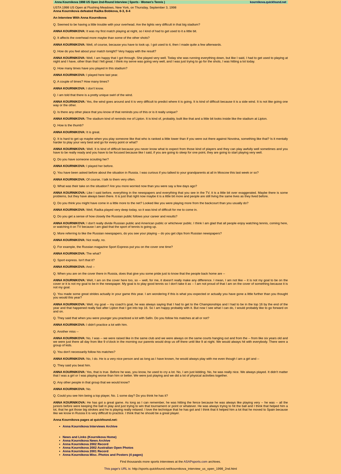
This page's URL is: (117, 468)
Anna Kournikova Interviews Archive (90, 426)
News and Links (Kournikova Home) (90, 437)
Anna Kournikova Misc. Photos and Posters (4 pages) (103, 454)
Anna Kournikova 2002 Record (85, 444)
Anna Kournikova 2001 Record (85, 451)
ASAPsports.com (195, 461)
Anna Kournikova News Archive (86, 440)
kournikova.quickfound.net (268, 2)
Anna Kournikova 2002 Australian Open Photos (98, 447)
